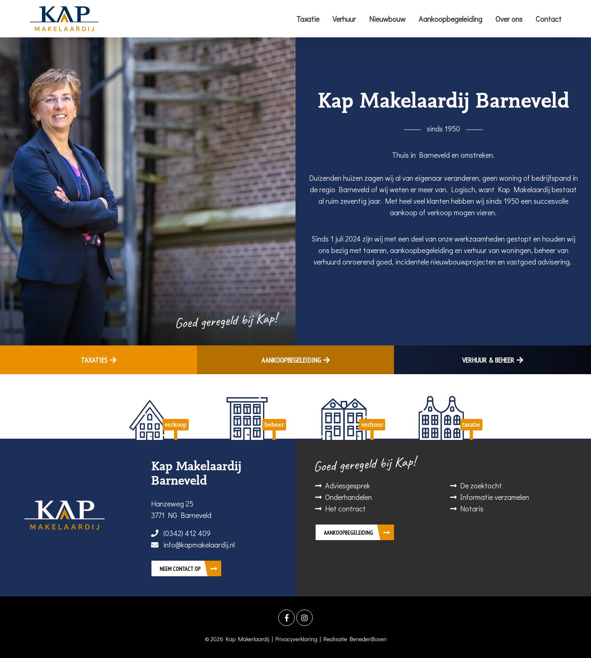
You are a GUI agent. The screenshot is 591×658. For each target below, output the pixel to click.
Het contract (345, 508)
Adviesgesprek (347, 485)
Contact (548, 19)
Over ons (508, 19)
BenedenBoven (368, 639)
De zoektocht (481, 485)
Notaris (471, 508)
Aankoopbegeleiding (450, 19)
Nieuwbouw (387, 19)
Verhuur (344, 19)
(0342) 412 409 (181, 533)
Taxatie (307, 19)
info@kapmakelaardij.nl (193, 545)
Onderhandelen (348, 497)
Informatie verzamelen (494, 497)
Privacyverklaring (296, 639)
